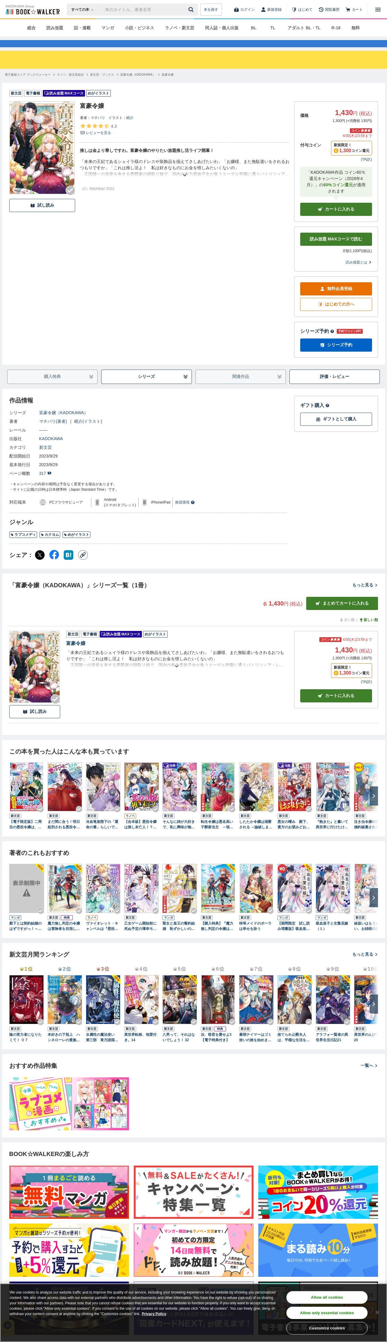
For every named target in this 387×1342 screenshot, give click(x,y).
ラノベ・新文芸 (179, 27)
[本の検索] (84, 9)
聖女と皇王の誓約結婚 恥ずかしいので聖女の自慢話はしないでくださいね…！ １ (180, 937)
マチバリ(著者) (53, 432)
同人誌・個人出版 (222, 27)
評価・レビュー (334, 387)
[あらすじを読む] (184, 178)
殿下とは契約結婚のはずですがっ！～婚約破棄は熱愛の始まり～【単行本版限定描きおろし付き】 (25, 937)
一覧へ (369, 1076)
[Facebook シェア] (54, 565)
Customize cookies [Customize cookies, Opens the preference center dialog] (327, 1328)
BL (254, 27)
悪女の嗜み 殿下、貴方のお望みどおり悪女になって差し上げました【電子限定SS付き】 (294, 835)
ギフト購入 (315, 416)
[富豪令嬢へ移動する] (168, 85)
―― (43, 440)
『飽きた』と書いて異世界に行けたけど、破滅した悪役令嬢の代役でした (332, 835)
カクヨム (50, 545)
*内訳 (366, 170)
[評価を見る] (98, 140)
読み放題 (54, 27)
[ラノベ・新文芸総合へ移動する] (70, 85)
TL (272, 27)
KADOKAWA (51, 449)
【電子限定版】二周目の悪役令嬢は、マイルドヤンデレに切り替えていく (25, 835)
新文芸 (45, 458)
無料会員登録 (336, 299)
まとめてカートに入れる (342, 614)
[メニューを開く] (378, 9)
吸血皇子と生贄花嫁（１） (332, 937)
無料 (355, 27)
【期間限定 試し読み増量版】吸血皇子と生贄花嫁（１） (293, 937)
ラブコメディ (23, 545)
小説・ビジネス (139, 27)
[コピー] (82, 565)
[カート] (354, 10)
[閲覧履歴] (329, 10)
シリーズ (163, 387)
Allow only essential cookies (327, 1313)
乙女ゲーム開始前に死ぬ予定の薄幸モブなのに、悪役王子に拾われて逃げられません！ (140, 937)
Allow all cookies (327, 1297)
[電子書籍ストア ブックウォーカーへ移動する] (28, 85)
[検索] (192, 9)
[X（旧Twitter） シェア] (39, 565)
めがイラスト (76, 545)
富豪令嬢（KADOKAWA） (63, 423)
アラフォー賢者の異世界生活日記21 (332, 1048)
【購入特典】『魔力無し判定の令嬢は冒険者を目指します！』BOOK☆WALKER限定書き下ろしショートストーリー (217, 937)
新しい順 (368, 630)
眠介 (129, 128)
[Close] (377, 1312)
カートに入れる (336, 219)
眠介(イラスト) (88, 432)
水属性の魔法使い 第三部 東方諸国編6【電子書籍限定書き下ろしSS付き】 (103, 1048)
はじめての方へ (336, 315)
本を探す (211, 9)
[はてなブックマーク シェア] (68, 565)
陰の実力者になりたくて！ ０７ (25, 1048)
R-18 (335, 27)
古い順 (347, 630)
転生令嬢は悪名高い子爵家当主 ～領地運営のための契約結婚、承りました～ (217, 835)
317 (45, 484)
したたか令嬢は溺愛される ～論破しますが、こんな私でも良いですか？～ (255, 835)
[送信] (192, 9)
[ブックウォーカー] (32, 10)
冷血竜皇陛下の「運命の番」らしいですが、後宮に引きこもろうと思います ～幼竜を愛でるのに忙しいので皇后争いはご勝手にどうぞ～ (102, 835)
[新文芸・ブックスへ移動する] (102, 85)
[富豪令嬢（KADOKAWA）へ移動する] (137, 85)
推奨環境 (185, 513)
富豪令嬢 (75, 654)
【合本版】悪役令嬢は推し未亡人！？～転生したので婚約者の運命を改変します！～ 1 (140, 835)
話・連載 (82, 27)
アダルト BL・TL (304, 27)
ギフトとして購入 (336, 429)
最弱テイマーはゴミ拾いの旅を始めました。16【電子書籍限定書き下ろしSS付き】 (255, 1048)
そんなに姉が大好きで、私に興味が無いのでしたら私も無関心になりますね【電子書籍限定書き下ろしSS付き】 (179, 835)
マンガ (107, 27)
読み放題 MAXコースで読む (336, 249)
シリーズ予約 (317, 341)
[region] (193, 1312)
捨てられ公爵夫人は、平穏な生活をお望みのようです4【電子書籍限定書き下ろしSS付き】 (294, 1048)
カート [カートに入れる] (336, 706)
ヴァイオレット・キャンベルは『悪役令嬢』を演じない (102, 937)
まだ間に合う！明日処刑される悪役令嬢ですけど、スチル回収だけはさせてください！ (64, 835)
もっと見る (365, 595)
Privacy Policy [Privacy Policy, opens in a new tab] (154, 1314)
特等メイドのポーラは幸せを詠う (255, 937)
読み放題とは (359, 273)
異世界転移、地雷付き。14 (140, 1048)
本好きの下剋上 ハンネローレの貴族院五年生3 (64, 1048)
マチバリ (98, 128)
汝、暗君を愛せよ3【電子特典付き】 (216, 1048)
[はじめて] (302, 10)
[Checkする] (70, 201)
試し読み (42, 216)
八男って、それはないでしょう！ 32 (179, 1048)
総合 (31, 27)
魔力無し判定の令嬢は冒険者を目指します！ (64, 937)
